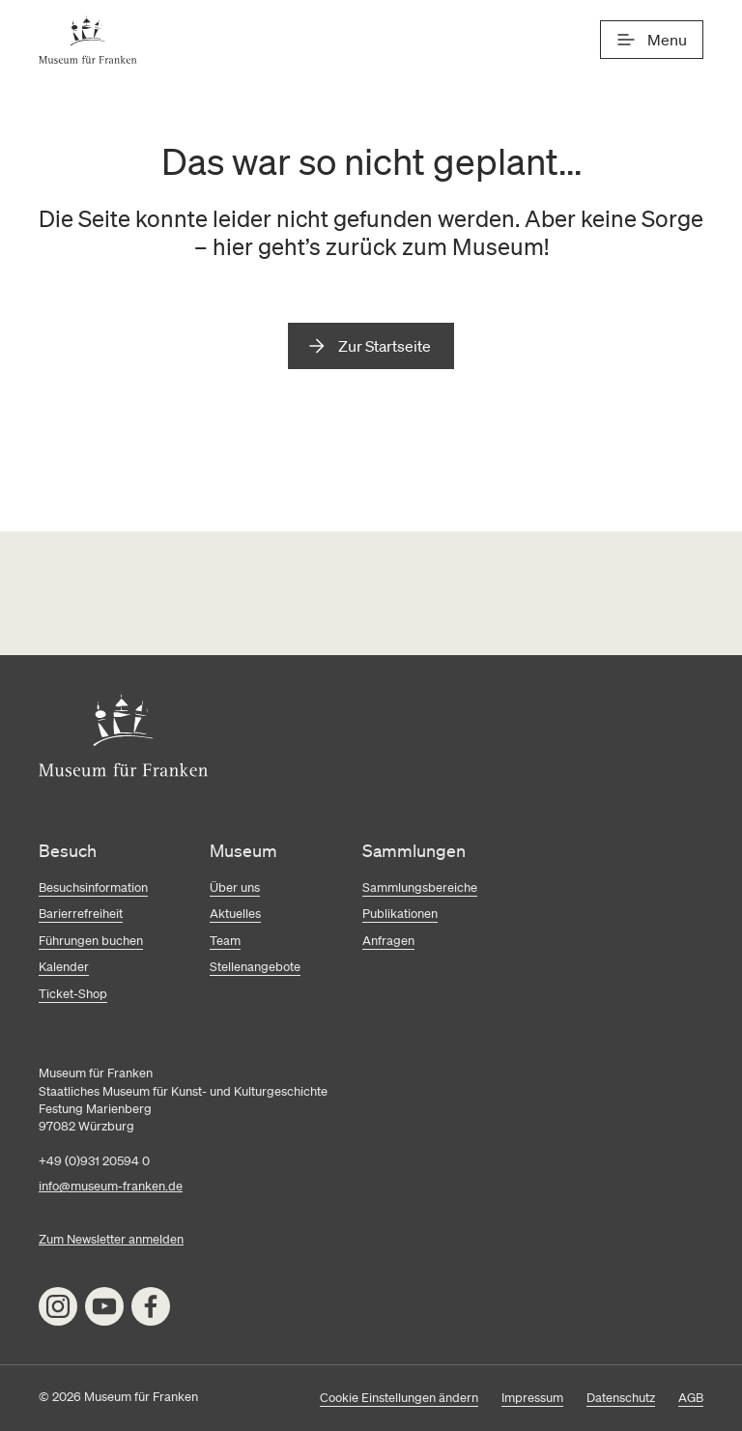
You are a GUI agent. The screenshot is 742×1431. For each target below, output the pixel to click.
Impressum (532, 1397)
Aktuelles (235, 913)
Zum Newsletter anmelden (111, 1239)
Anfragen (388, 940)
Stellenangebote (255, 967)
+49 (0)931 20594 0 (94, 1161)
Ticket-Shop (73, 994)
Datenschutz (620, 1397)
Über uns (235, 887)
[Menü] (651, 39)
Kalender (64, 967)
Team (225, 940)
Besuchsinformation (93, 887)
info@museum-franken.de (111, 1186)
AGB (690, 1397)
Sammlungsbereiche (419, 887)
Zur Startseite (384, 346)
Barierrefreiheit (81, 913)
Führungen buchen (91, 940)
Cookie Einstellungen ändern (399, 1397)
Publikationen (400, 913)
